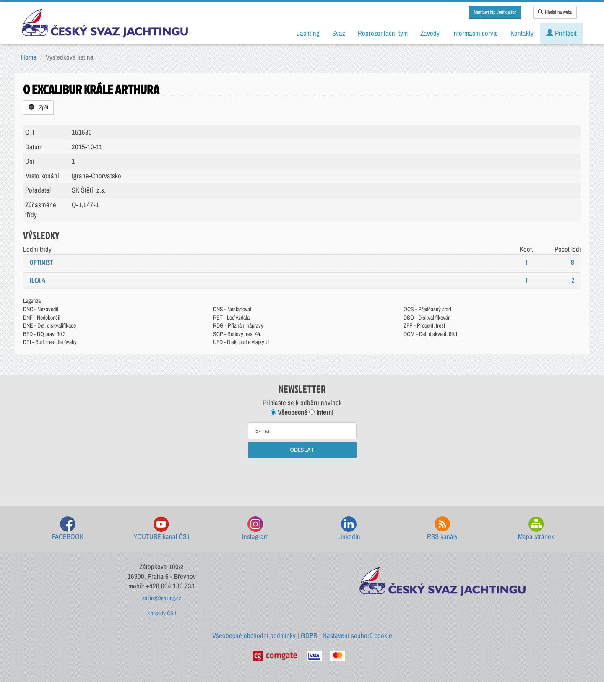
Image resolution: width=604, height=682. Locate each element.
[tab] (302, 262)
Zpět (38, 107)
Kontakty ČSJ (161, 613)
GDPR (309, 635)
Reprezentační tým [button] (383, 33)
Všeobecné (289, 412)
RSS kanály (442, 528)
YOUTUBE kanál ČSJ (161, 528)
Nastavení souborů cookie (357, 635)
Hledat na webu (555, 12)
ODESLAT (302, 449)
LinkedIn (348, 528)
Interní (321, 412)
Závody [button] (430, 33)
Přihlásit (561, 33)
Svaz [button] (338, 33)
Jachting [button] (308, 33)
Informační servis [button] (475, 33)
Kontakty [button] (522, 33)
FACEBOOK (67, 528)
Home (28, 57)
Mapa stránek (536, 528)
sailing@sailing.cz (161, 598)
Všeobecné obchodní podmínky (254, 635)
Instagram (255, 528)
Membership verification (495, 12)
